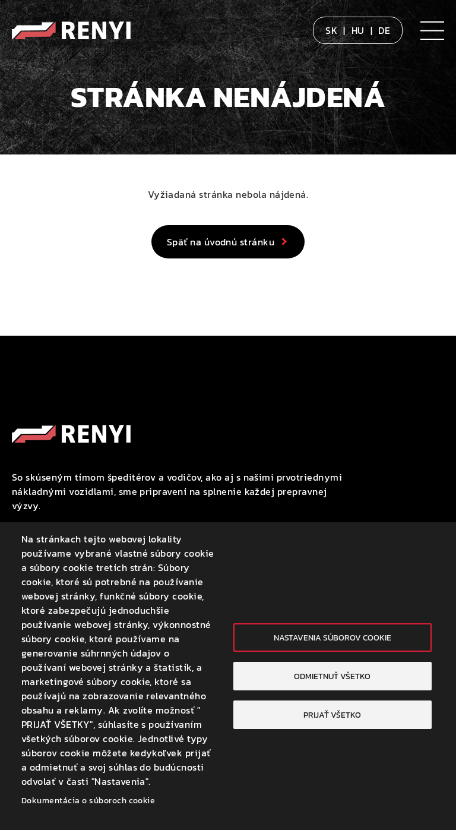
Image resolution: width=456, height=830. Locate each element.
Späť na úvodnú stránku (221, 242)
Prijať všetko (332, 715)
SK (331, 30)
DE (384, 30)
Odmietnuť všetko (332, 676)
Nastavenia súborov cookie (332, 637)
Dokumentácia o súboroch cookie (88, 800)
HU (358, 30)
